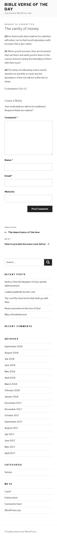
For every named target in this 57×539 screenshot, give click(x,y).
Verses (8, 472)
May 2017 (10, 447)
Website (10, 191)
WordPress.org (13, 510)
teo (32, 24)
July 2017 (9, 434)
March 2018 (11, 384)
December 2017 (13, 403)
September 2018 (13, 346)
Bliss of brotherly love (16, 314)
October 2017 (12, 415)
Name (9, 160)
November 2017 (13, 409)
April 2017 (10, 453)
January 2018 (11, 396)
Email (8, 176)
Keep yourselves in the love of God (22, 308)
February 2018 (12, 390)
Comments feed (13, 504)
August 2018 (11, 352)
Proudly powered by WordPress (20, 531)
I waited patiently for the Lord (20, 292)
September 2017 (13, 421)
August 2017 (11, 428)
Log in (8, 491)
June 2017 (10, 440)
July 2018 (9, 359)
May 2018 (10, 371)
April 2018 (10, 377)
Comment (11, 117)
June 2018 (10, 365)
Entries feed (11, 497)
